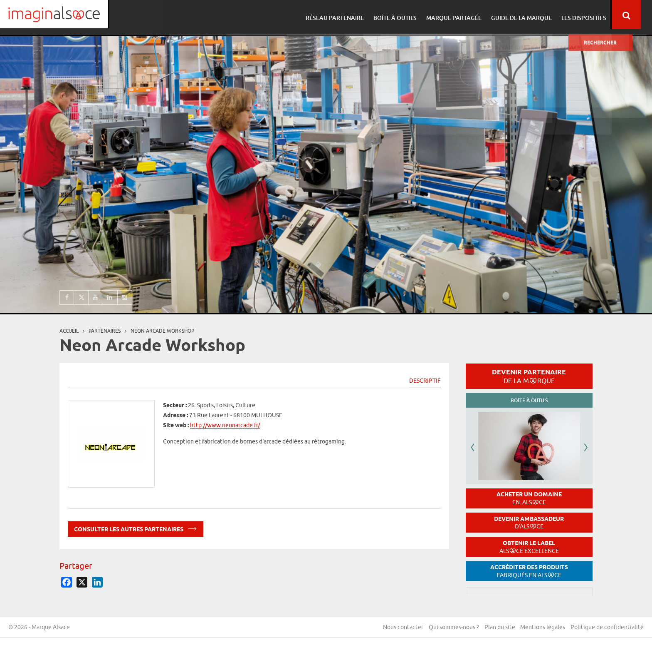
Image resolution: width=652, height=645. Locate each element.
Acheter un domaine (529, 498)
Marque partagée (463, 14)
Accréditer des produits (529, 571)
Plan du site (497, 628)
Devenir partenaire (529, 376)
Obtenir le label (529, 547)
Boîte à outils (405, 14)
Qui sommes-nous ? (451, 628)
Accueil (69, 331)
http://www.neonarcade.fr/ (225, 425)
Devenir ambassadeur (529, 523)
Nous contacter (399, 628)
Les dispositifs (590, 14)
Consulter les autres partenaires (135, 528)
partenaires (105, 331)
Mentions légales (541, 628)
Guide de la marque (529, 14)
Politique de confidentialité (607, 628)
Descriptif (425, 380)
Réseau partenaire (347, 14)
